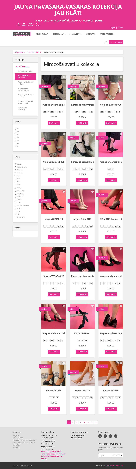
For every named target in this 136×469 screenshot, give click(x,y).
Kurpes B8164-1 (82, 333)
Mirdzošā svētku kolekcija (24, 77)
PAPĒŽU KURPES (34, 52)
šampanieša (20, 217)
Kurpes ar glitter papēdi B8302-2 (117, 333)
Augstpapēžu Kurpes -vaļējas (26, 96)
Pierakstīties (117, 455)
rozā (17, 202)
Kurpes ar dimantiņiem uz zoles (59, 104)
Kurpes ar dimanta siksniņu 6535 (117, 276)
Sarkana (18, 170)
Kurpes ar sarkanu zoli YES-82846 (117, 161)
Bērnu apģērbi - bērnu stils (114, 466)
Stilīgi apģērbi (107, 34)
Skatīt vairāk (53, 123)
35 (17, 128)
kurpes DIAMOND (53, 219)
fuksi (17, 185)
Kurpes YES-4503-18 (54, 276)
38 (17, 137)
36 (17, 131)
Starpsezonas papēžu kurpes (23, 89)
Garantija (16, 445)
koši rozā (19, 196)
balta (17, 179)
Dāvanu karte (18, 438)
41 (17, 146)
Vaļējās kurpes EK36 (110, 104)
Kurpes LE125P (53, 390)
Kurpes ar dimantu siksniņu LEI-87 (60, 333)
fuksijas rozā (20, 191)
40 (17, 143)
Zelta (17, 176)
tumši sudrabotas (22, 205)
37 (17, 134)
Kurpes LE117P (110, 390)
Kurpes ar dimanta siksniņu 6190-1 (89, 276)
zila (17, 214)
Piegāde (113, 28)
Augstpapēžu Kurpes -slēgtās (26, 83)
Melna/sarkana (21, 167)
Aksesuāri (91, 34)
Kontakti (120, 28)
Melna (18, 164)
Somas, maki (75, 34)
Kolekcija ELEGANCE (25, 71)
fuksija (18, 188)
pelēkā (18, 199)
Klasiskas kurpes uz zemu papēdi (25, 102)
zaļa (17, 211)
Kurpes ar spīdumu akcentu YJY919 (89, 161)
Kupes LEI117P (82, 390)
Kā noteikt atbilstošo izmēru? (24, 442)
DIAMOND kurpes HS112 (112, 219)
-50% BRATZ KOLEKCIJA (22, 109)
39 (17, 140)
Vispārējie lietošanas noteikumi (24, 440)
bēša (17, 182)
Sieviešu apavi (43, 34)
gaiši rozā (19, 194)
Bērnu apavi (59, 34)
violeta (18, 208)
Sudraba (19, 173)
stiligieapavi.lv (19, 52)
